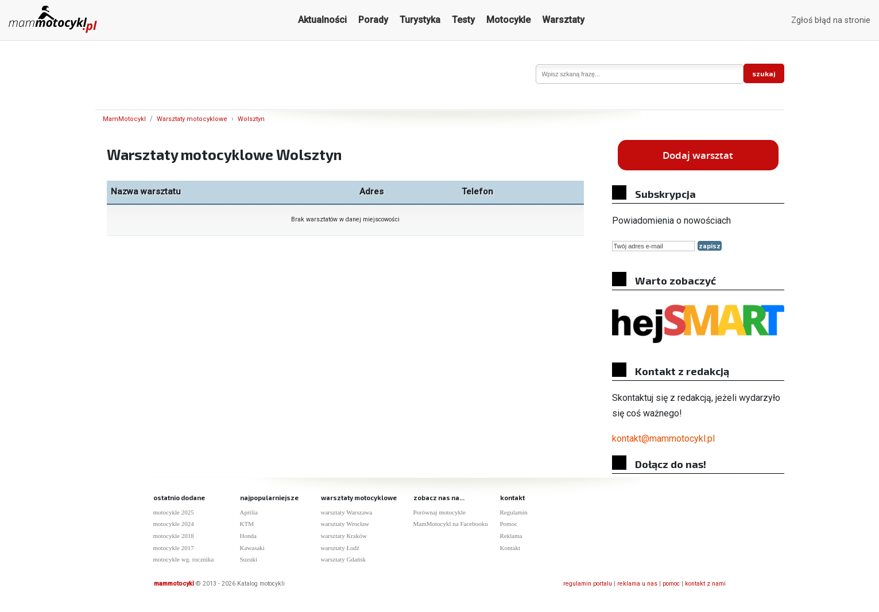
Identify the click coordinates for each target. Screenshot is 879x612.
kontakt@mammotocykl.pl (663, 438)
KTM (247, 523)
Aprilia (249, 512)
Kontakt (510, 547)
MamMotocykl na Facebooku (450, 523)
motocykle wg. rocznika (183, 559)
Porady (373, 19)
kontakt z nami (705, 583)
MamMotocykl (124, 119)
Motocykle (508, 19)
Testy (463, 19)
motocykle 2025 (173, 512)
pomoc (671, 583)
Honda (248, 535)
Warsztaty (563, 19)
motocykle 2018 (173, 535)
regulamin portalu (587, 583)
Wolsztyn (251, 119)
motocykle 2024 (173, 523)
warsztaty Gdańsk (343, 559)
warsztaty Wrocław (345, 523)
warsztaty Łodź (340, 547)
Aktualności (322, 19)
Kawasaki (252, 547)
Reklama (511, 535)
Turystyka (420, 19)
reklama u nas (637, 583)
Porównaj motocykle (439, 512)
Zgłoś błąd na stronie (830, 20)
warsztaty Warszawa (347, 512)
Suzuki (249, 559)
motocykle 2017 (173, 547)
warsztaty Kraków (344, 535)
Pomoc (509, 523)
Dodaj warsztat (698, 155)
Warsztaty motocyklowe (192, 119)
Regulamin (514, 512)
